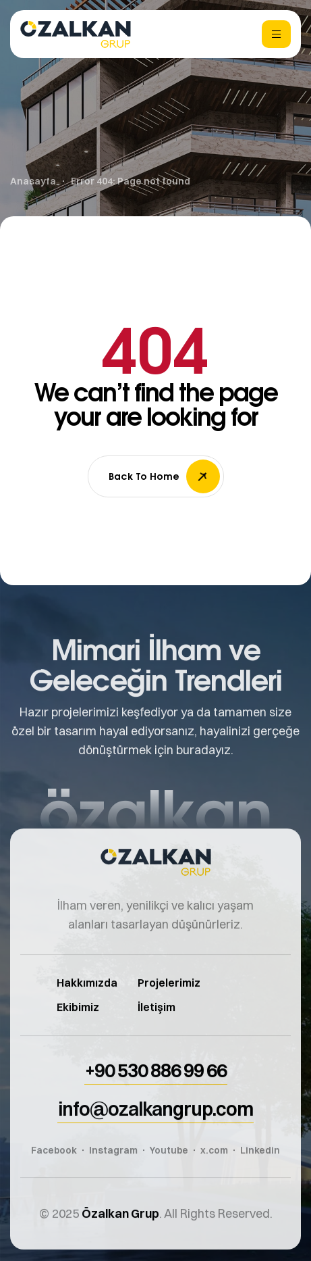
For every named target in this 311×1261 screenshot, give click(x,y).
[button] (156, 1082)
